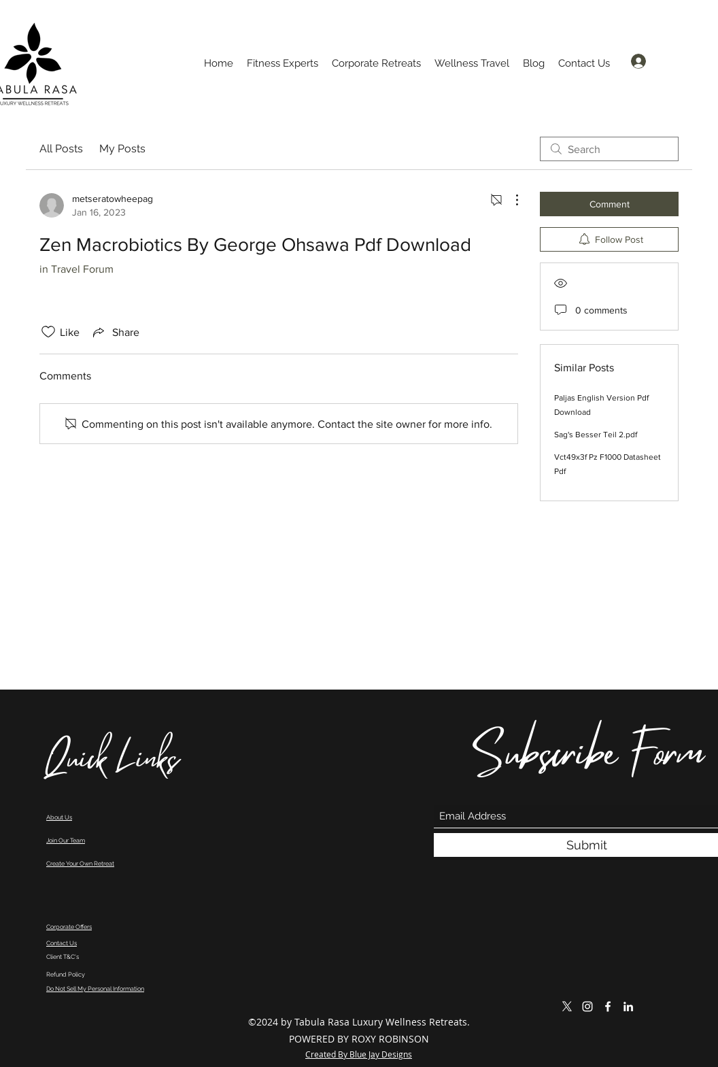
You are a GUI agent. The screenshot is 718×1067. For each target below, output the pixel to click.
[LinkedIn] (628, 1006)
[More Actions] (510, 200)
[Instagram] (587, 1006)
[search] (609, 149)
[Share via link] (114, 332)
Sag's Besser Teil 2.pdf (595, 434)
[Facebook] (608, 1006)
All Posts (61, 148)
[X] (567, 1006)
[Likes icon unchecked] (48, 332)
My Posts (122, 148)
